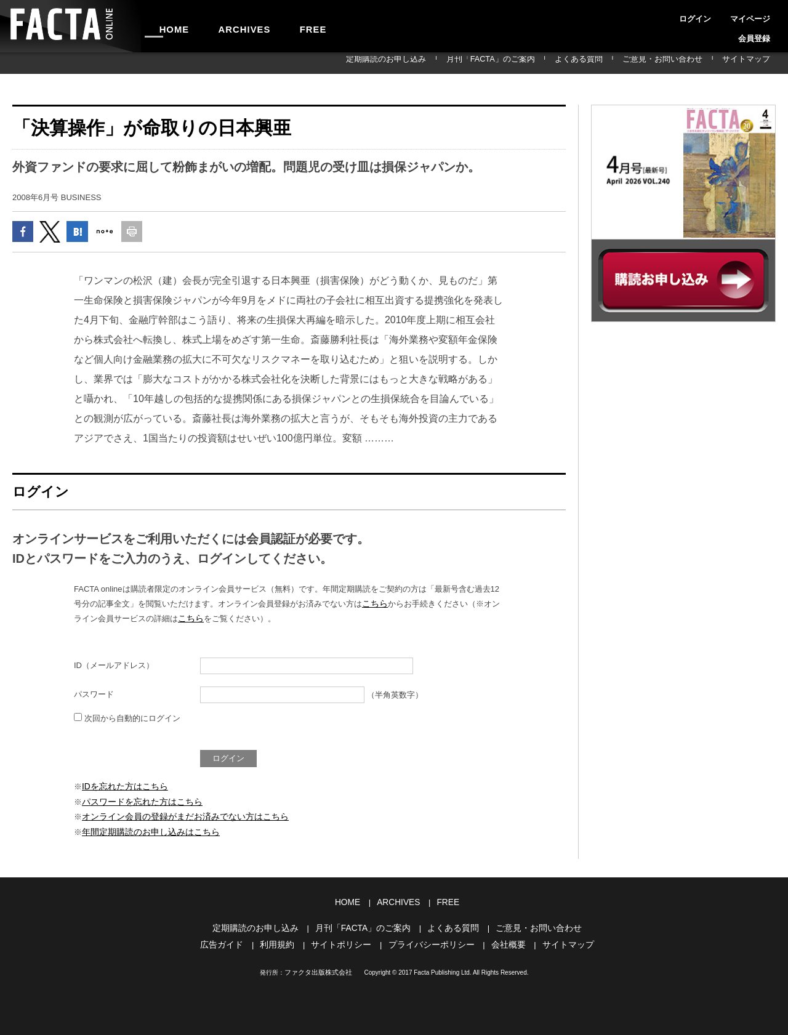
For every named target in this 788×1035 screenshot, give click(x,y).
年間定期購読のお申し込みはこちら (146, 831)
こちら (374, 606)
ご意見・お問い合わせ (685, 62)
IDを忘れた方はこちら (122, 788)
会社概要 (502, 941)
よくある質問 (617, 62)
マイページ (719, 14)
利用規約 (284, 941)
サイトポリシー (344, 941)
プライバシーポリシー (430, 941)
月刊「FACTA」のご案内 (544, 62)
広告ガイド (231, 941)
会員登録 (761, 14)
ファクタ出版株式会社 (318, 968)
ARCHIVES (225, 26)
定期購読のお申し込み (457, 62)
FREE (281, 26)
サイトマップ (753, 62)
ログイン (677, 14)
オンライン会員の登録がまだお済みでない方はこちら (178, 817)
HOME (168, 26)
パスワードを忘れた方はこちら (138, 802)
